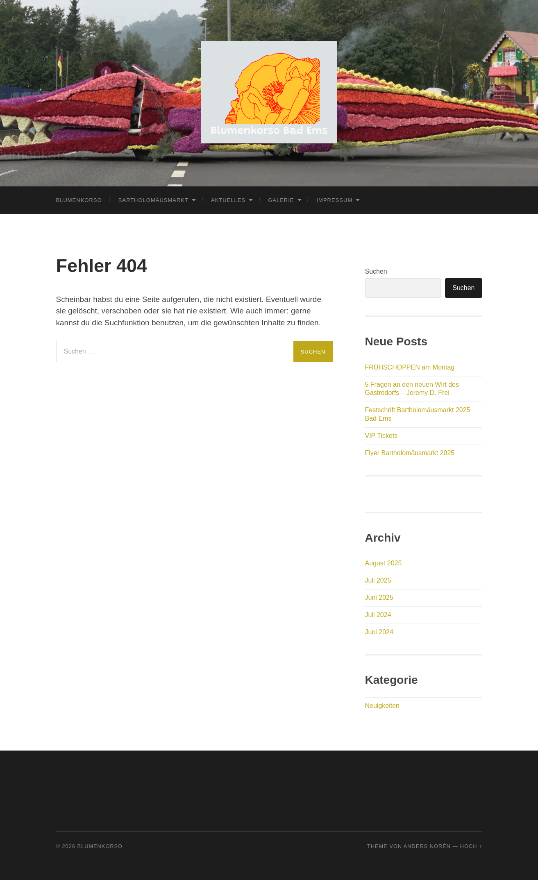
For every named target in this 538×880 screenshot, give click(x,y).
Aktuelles (228, 200)
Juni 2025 (379, 597)
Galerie (281, 200)
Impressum (335, 200)
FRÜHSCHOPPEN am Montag (410, 367)
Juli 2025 (378, 580)
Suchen (376, 271)
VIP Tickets (381, 435)
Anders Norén (427, 846)
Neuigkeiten (382, 705)
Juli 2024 (378, 614)
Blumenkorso (79, 200)
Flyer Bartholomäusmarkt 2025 (410, 452)
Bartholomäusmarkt (153, 200)
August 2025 (383, 563)
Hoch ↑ (471, 846)
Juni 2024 (379, 631)
